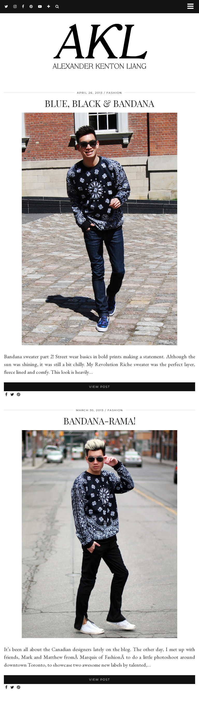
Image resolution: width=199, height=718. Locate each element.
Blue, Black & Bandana (99, 103)
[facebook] (23, 6)
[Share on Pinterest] (19, 394)
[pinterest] (31, 6)
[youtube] (40, 6)
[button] (192, 6)
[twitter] (6, 6)
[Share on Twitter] (12, 394)
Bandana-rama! (99, 421)
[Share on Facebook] (6, 394)
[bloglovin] (48, 6)
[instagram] (15, 6)
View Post (99, 387)
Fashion (114, 92)
